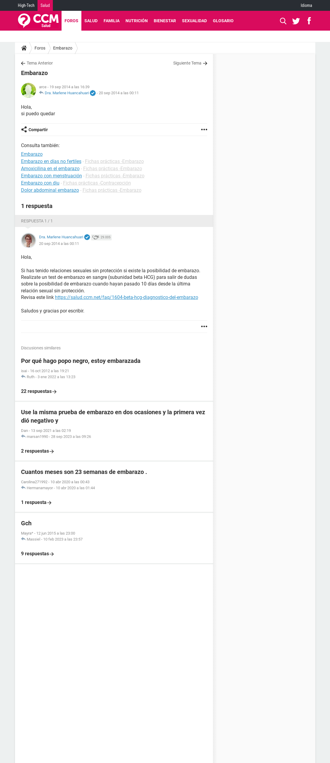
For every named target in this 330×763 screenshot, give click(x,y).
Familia (112, 20)
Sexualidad (194, 20)
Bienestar (165, 20)
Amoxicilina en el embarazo (50, 168)
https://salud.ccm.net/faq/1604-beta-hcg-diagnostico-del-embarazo (126, 297)
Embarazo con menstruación (51, 176)
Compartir (38, 129)
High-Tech (26, 5)
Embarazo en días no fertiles (51, 161)
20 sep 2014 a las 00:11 (119, 93)
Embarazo (62, 48)
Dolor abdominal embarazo (50, 190)
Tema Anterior (40, 63)
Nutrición (137, 20)
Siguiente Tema (187, 63)
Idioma (306, 5)
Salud (45, 5)
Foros (71, 20)
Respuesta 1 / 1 (37, 221)
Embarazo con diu (40, 183)
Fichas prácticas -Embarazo (114, 161)
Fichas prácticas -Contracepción (97, 183)
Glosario (223, 20)
